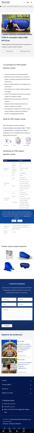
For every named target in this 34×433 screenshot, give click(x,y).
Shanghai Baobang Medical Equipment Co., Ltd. (20, 419)
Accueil (4, 6)
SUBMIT (6, 326)
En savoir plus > (22, 356)
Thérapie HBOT (6, 384)
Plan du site (5, 423)
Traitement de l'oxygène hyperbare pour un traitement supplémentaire (24, 365)
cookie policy (26, 216)
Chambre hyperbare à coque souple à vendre (14, 128)
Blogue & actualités (7, 393)
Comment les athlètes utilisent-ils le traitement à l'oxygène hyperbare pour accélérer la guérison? (24, 347)
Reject (14, 220)
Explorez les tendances (12, 334)
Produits (4, 380)
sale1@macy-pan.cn (9, 406)
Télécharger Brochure (25, 51)
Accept (20, 220)
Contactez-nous (9, 51)
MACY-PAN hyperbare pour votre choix (17, 6)
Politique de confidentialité (15, 423)
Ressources (5, 389)
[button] (3, 24)
